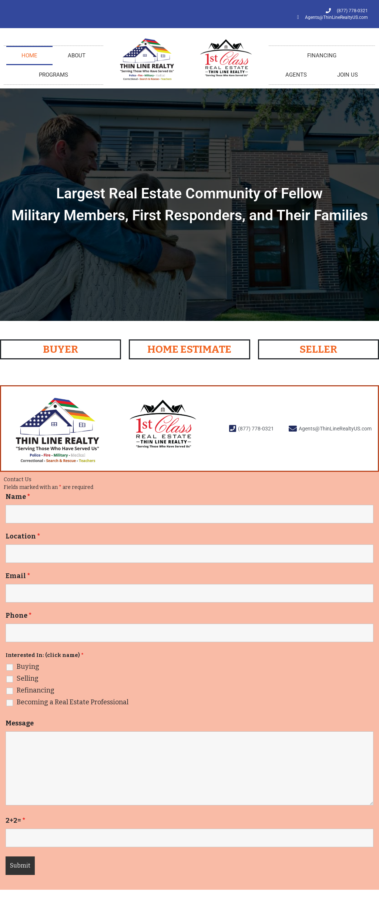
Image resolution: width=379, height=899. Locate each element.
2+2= (15, 820)
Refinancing (35, 690)
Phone (18, 615)
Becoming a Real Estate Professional (72, 702)
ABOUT (76, 55)
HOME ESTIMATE (189, 349)
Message (20, 723)
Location (23, 536)
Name (18, 496)
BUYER (60, 349)
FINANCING (321, 55)
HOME (29, 55)
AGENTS (296, 74)
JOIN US (347, 74)
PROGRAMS (53, 74)
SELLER (318, 349)
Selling (27, 678)
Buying (28, 666)
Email (18, 576)
